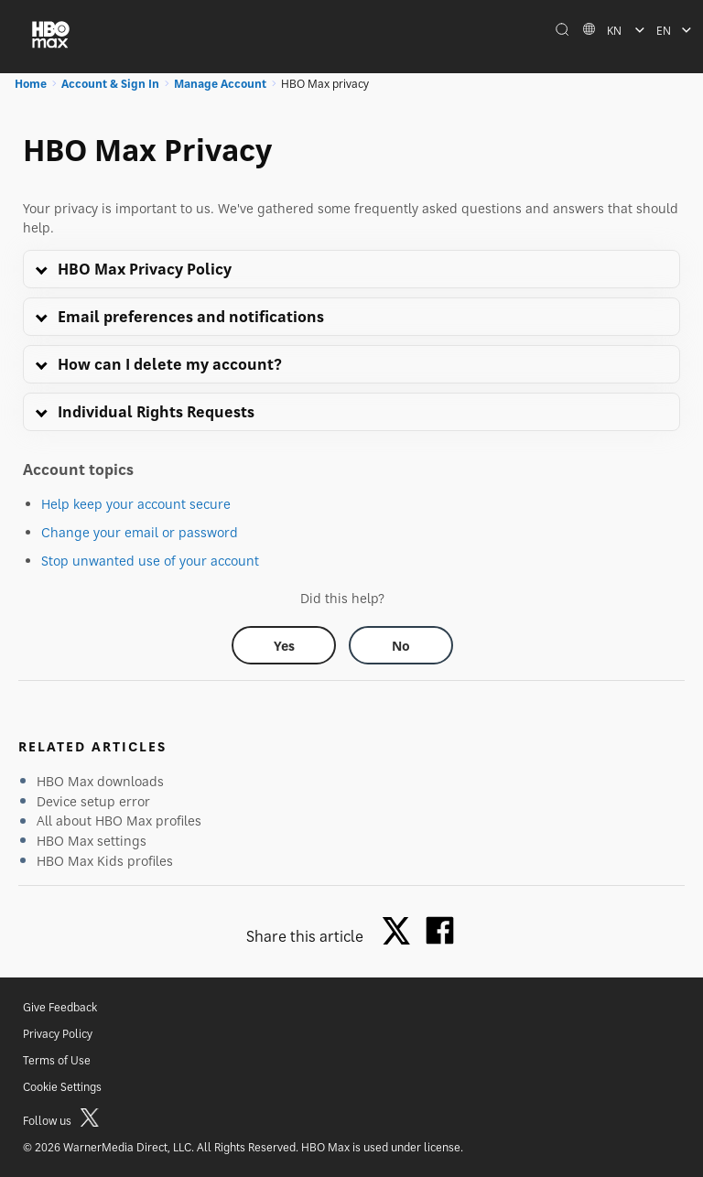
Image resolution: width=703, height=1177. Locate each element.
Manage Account (220, 84)
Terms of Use (57, 1060)
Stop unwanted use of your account (150, 560)
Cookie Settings (62, 1087)
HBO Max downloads (100, 781)
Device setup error (93, 801)
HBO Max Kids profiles (105, 860)
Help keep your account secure (136, 504)
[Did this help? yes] (284, 645)
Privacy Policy (57, 1034)
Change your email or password (139, 532)
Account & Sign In (110, 84)
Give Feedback (60, 1007)
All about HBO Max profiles (119, 820)
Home (31, 84)
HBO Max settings (91, 840)
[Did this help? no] (401, 645)
